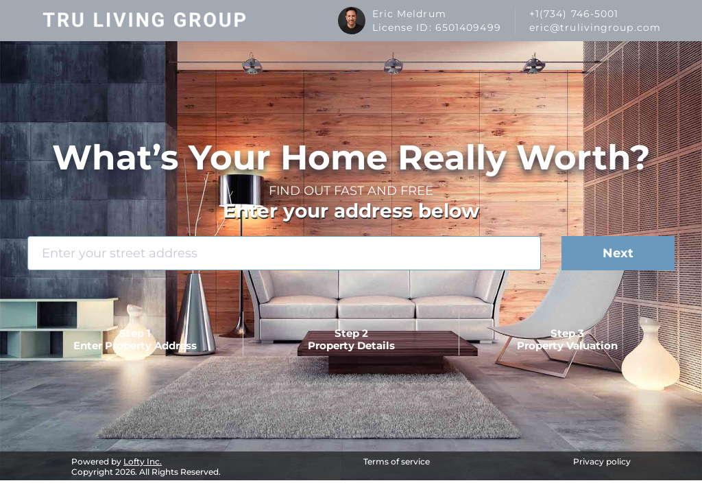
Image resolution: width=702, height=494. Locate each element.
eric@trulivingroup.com (595, 27)
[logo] (144, 20)
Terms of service (396, 461)
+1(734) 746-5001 (574, 14)
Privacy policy (602, 461)
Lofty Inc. (142, 461)
